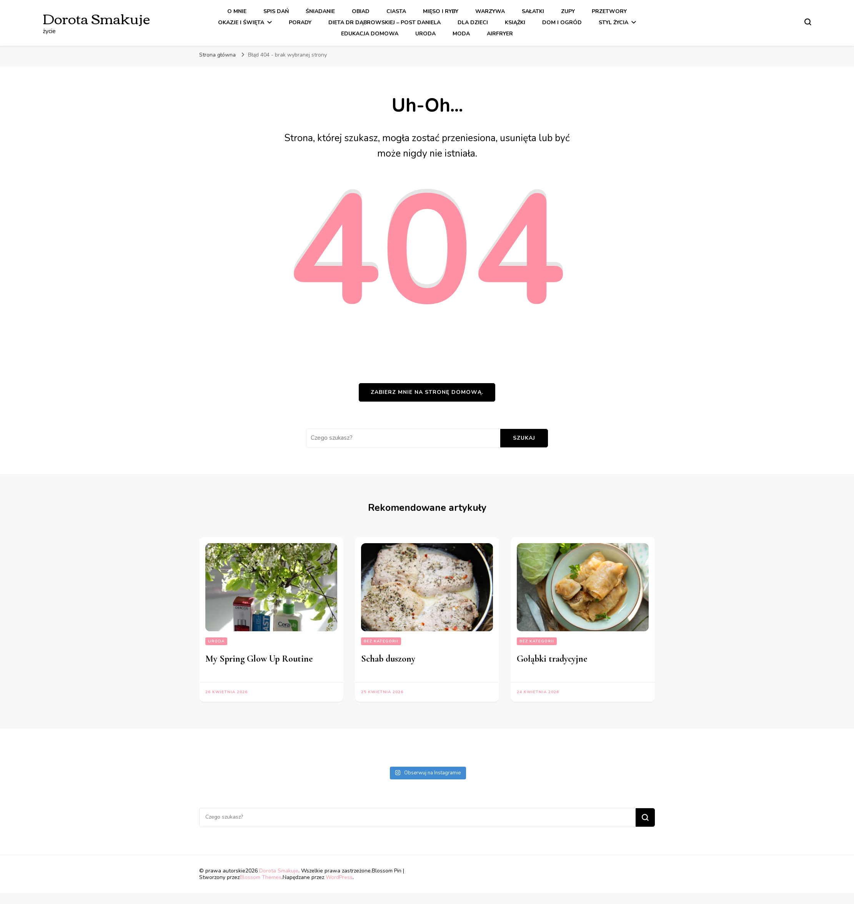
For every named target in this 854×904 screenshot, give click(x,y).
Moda (461, 33)
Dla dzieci (473, 22)
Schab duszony (388, 658)
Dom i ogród (562, 22)
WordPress (339, 877)
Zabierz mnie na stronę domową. (427, 392)
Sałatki (533, 11)
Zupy (568, 11)
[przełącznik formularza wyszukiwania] (807, 21)
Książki (515, 22)
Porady (300, 22)
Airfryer (500, 33)
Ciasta (396, 11)
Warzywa (490, 11)
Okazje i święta (241, 22)
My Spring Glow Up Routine (259, 658)
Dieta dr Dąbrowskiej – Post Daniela (384, 22)
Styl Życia (613, 22)
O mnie (236, 11)
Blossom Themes (260, 877)
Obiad (361, 11)
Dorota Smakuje (96, 18)
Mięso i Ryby (440, 11)
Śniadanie (320, 11)
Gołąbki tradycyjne (552, 658)
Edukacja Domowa (369, 33)
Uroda (425, 33)
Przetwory (609, 11)
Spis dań (276, 11)
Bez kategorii (381, 641)
